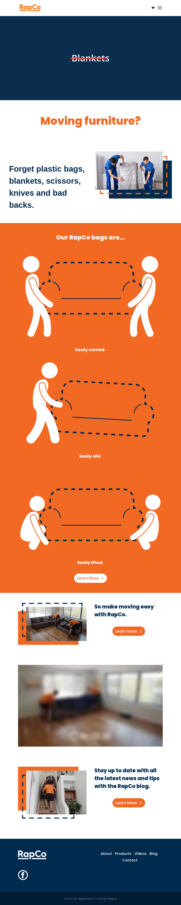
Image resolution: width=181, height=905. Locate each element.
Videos (140, 853)
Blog (153, 853)
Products (123, 853)
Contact (130, 860)
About (106, 853)
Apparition (86, 898)
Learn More (88, 578)
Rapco (112, 898)
